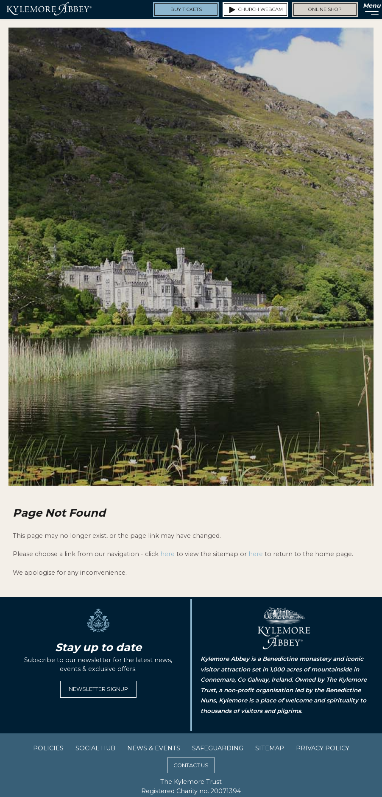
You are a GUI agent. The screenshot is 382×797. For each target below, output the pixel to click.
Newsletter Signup (98, 689)
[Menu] (369, 9)
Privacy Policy (322, 748)
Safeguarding (217, 748)
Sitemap (269, 748)
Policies (48, 748)
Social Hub (95, 748)
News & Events (153, 748)
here (167, 554)
